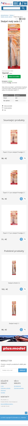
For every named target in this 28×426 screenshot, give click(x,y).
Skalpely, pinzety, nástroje (6, 16)
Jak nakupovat (17, 386)
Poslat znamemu (8, 108)
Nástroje (12, 15)
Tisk (5, 110)
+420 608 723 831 (5, 406)
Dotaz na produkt (8, 105)
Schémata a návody (5, 388)
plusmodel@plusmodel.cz (7, 404)
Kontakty (3, 392)
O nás (2, 386)
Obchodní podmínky (19, 388)
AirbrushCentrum (4, 15)
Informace (3, 390)
